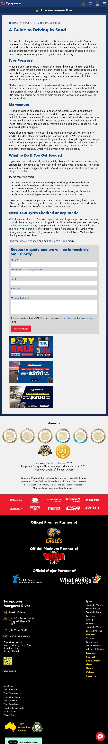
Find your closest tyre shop (23, 241)
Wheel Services (93, 620)
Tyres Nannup (10, 675)
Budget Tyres (10, 686)
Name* (14, 260)
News (89, 642)
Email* (14, 279)
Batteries (90, 612)
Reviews (91, 650)
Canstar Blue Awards (13, 682)
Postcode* (16, 288)
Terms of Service (86, 318)
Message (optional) (20, 297)
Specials (90, 627)
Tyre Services (92, 616)
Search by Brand (94, 586)
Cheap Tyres (9, 689)
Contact (90, 631)
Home (13, 22)
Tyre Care (90, 590)
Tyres (89, 575)
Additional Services (95, 623)
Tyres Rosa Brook (12, 678)
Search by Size (93, 583)
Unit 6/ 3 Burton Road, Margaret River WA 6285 (21, 596)
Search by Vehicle (94, 579)
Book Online (93, 635)
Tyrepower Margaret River (54, 10)
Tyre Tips (90, 594)
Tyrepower (53, 219)
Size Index (9, 660)
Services (90, 609)
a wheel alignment (19, 225)
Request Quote (21, 329)
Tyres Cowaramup (12, 667)
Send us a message (19, 610)
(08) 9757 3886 (58, 241)
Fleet (89, 639)
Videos (90, 646)
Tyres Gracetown (12, 671)
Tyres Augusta (10, 664)
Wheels (90, 598)
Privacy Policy (67, 318)
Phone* (27, 269)
